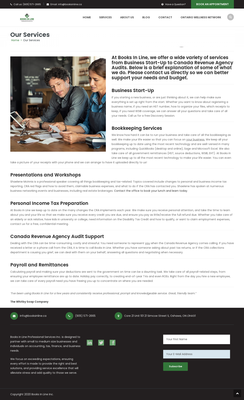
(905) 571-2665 (32, 4)
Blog (146, 17)
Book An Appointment (212, 4)
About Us (127, 17)
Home (87, 17)
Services (105, 17)
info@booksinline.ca (70, 4)
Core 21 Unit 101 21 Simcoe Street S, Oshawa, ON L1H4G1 (160, 316)
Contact (165, 17)
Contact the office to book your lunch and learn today (150, 191)
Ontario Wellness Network (201, 17)
